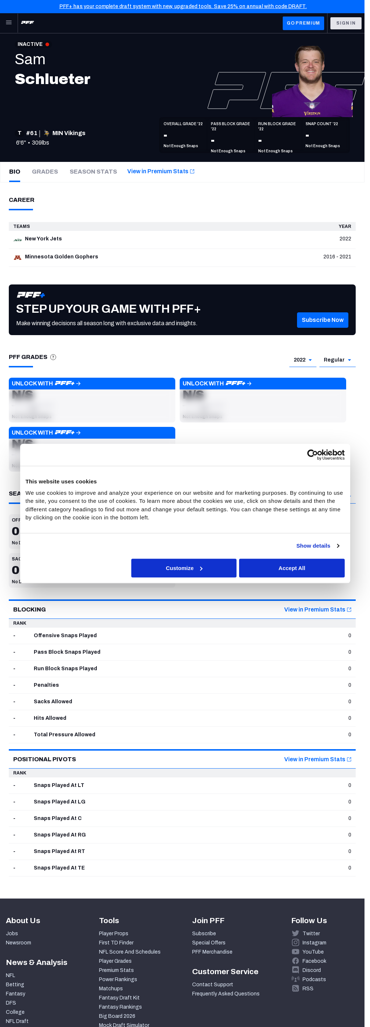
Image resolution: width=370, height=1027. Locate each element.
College (15, 1012)
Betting (15, 984)
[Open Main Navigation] (9, 23)
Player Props (113, 933)
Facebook (314, 961)
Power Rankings (118, 979)
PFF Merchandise (212, 952)
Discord (312, 970)
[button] (322, 331)
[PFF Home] (27, 23)
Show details (313, 545)
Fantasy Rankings (120, 1007)
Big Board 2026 (117, 1016)
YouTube (313, 952)
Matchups (111, 988)
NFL (10, 975)
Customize (184, 568)
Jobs (12, 933)
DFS (11, 1003)
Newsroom (18, 943)
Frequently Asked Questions (226, 994)
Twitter (311, 933)
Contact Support (212, 984)
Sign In (346, 23)
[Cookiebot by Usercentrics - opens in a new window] (313, 454)
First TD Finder (116, 943)
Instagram (314, 943)
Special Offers (209, 943)
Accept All (292, 568)
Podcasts (314, 979)
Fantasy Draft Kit (119, 998)
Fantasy (15, 994)
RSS (308, 988)
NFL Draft (17, 1021)
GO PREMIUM (303, 23)
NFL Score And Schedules (130, 952)
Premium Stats (116, 970)
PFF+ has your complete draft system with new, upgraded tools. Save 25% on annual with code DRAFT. (183, 6)
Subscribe (204, 933)
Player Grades (115, 961)
